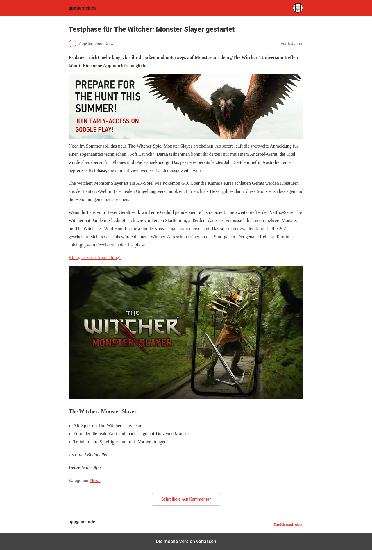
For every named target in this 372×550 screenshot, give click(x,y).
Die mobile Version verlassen (186, 541)
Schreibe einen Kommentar (186, 499)
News (95, 480)
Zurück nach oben (288, 524)
